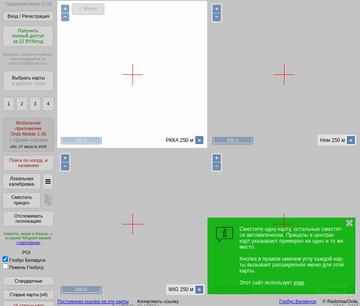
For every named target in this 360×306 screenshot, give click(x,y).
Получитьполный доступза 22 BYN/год (28, 36)
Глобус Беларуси (24, 260)
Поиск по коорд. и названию (28, 163)
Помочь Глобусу (23, 267)
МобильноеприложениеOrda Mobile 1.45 (28, 134)
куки (299, 283)
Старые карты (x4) (28, 294)
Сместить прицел (21, 200)
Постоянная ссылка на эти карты (93, 301)
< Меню (88, 8)
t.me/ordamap (28, 243)
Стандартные (28, 280)
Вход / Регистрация (28, 16)
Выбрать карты (28, 80)
